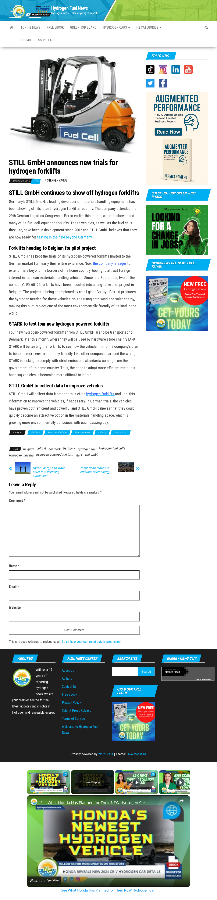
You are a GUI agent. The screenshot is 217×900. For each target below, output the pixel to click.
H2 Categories (148, 27)
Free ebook (55, 27)
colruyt (41, 448)
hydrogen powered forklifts (54, 454)
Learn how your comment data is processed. (91, 642)
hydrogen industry (21, 455)
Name (14, 566)
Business (35, 432)
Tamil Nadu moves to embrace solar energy (95, 470)
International (120, 432)
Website (15, 608)
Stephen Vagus (57, 180)
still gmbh (91, 454)
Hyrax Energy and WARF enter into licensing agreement (49, 472)
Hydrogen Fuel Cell (57, 432)
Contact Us (69, 687)
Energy (198, 679)
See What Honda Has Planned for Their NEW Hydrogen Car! (93, 802)
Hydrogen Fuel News (69, 8)
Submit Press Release (38, 40)
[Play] (136, 782)
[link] (34, 802)
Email (14, 587)
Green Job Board (83, 27)
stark (78, 455)
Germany (69, 448)
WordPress (105, 754)
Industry (102, 432)
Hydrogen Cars (116, 27)
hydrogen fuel (86, 449)
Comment (17, 501)
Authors (67, 679)
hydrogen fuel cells (112, 448)
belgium (28, 449)
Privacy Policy (71, 702)
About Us (68, 670)
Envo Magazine (136, 754)
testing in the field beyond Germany (64, 237)
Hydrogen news (82, 432)
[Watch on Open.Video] (44, 880)
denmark (54, 449)
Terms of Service (73, 719)
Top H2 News (30, 27)
